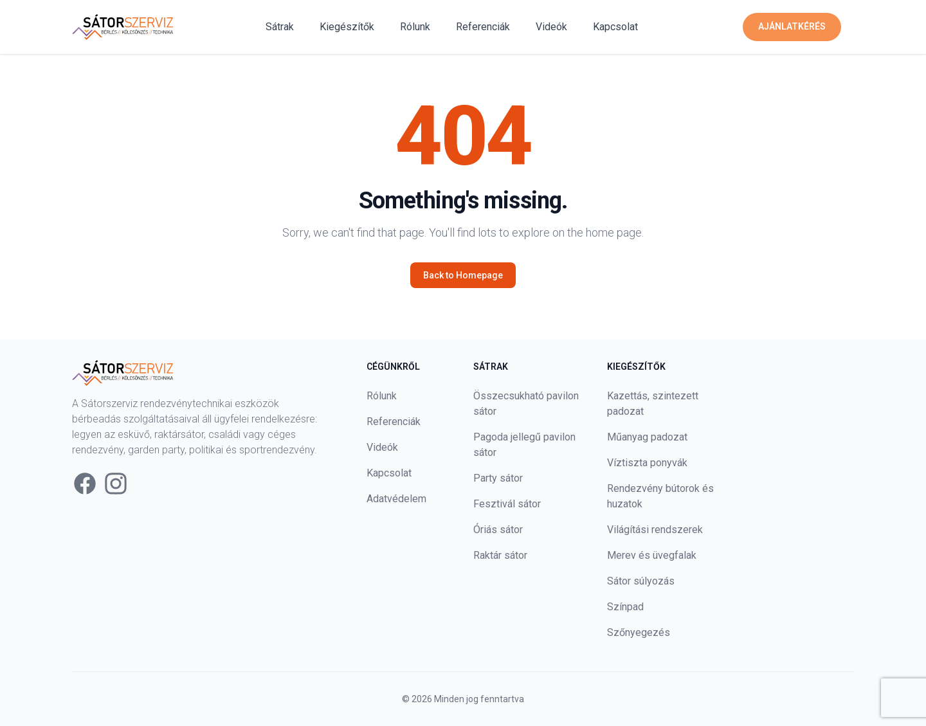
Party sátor (498, 478)
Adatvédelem (396, 499)
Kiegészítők (347, 27)
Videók (551, 27)
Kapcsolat (615, 27)
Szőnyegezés (638, 632)
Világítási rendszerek (655, 529)
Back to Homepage (463, 275)
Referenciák (483, 27)
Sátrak (280, 27)
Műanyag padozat (647, 437)
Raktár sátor (500, 555)
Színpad (625, 607)
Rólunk (415, 27)
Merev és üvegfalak (651, 555)
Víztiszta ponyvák (647, 463)
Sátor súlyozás (641, 581)
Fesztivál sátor (507, 504)
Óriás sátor (498, 529)
